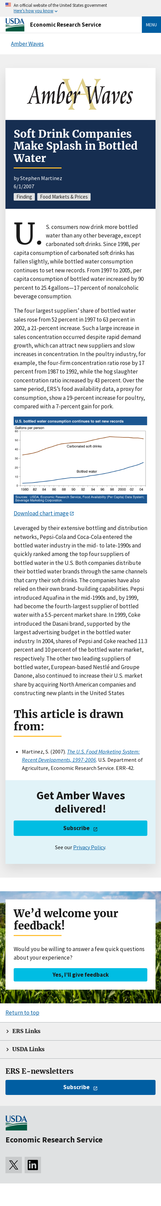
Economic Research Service (65, 24)
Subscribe (76, 828)
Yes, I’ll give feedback (81, 974)
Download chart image (41, 513)
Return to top (22, 1012)
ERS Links (26, 1031)
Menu (151, 25)
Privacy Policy (89, 847)
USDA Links (28, 1049)
